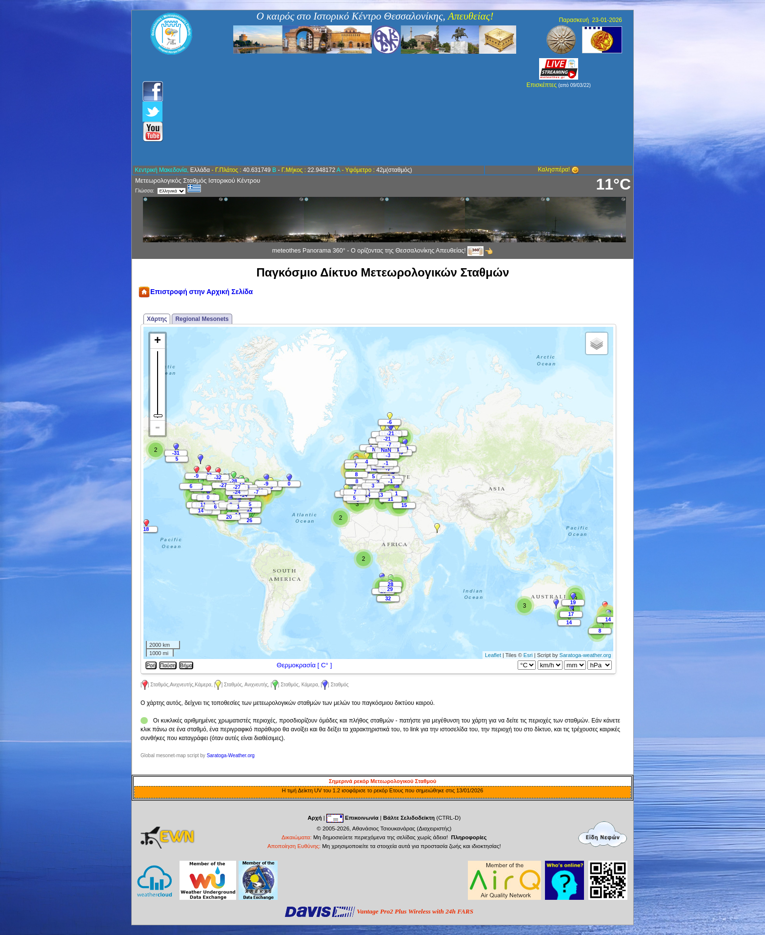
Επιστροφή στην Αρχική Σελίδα (195, 292)
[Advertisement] (330, 109)
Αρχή (314, 818)
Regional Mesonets (201, 319)
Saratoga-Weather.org (231, 755)
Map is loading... (377, 493)
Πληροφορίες (469, 837)
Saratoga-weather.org (585, 655)
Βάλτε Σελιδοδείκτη (409, 818)
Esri (528, 655)
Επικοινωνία (362, 818)
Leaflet (493, 655)
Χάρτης (157, 319)
